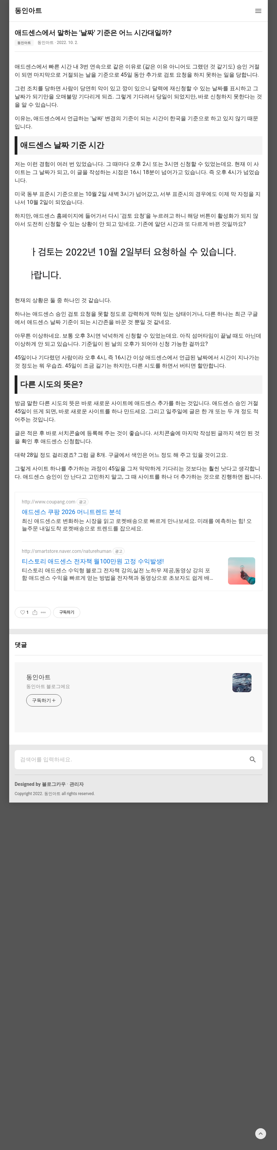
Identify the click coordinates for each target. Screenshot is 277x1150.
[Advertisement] (138, 534)
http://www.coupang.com (48, 597)
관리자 (76, 879)
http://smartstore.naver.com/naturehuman (66, 646)
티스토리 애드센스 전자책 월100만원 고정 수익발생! (93, 656)
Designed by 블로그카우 (40, 879)
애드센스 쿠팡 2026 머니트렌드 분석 (71, 607)
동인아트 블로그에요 (48, 781)
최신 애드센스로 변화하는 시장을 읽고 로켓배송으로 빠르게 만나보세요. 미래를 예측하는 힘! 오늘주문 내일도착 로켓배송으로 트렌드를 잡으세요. (137, 620)
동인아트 (24, 43)
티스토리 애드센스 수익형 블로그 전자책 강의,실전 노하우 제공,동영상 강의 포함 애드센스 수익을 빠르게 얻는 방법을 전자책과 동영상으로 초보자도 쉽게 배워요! (116, 670)
